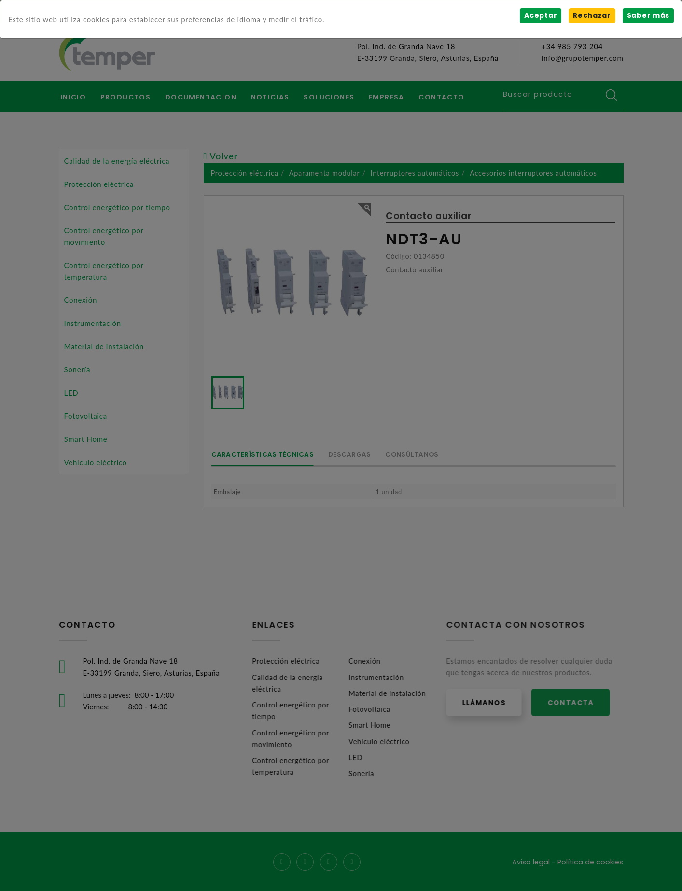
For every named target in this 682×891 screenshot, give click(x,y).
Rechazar (591, 15)
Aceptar (540, 15)
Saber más (647, 15)
